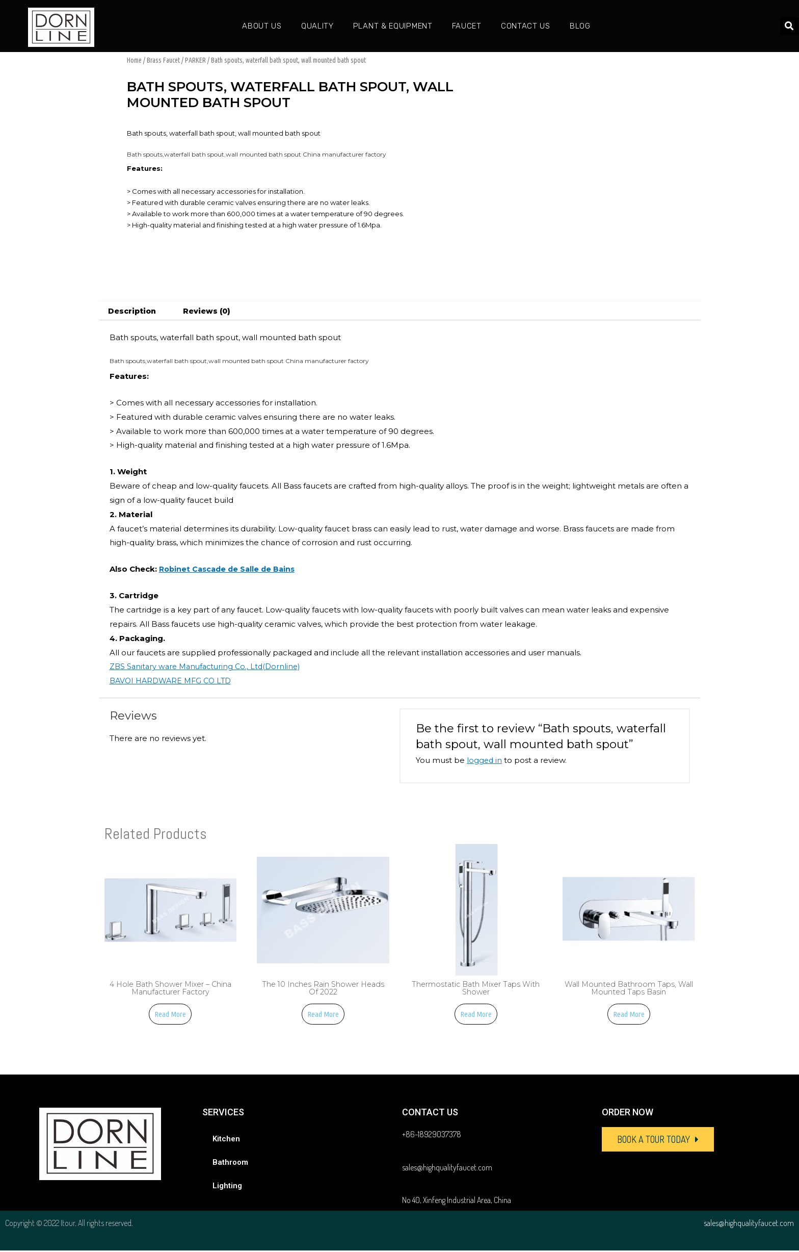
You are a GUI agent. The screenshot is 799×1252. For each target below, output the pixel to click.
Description (134, 311)
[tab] (133, 311)
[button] (658, 1141)
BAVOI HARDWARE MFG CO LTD (173, 681)
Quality (317, 26)
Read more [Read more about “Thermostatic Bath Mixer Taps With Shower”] (476, 1015)
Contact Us (525, 26)
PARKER (195, 60)
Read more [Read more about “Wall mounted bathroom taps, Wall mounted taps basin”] (629, 1015)
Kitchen (226, 1140)
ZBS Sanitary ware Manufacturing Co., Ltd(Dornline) (209, 667)
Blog (580, 26)
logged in (485, 760)
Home (134, 60)
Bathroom (230, 1163)
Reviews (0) (211, 311)
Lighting (227, 1187)
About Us (262, 26)
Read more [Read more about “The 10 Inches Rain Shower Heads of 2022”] (323, 1015)
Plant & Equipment (393, 26)
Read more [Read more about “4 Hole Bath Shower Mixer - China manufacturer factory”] (170, 1015)
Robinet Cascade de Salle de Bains (230, 569)
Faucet (467, 26)
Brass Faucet (163, 60)
